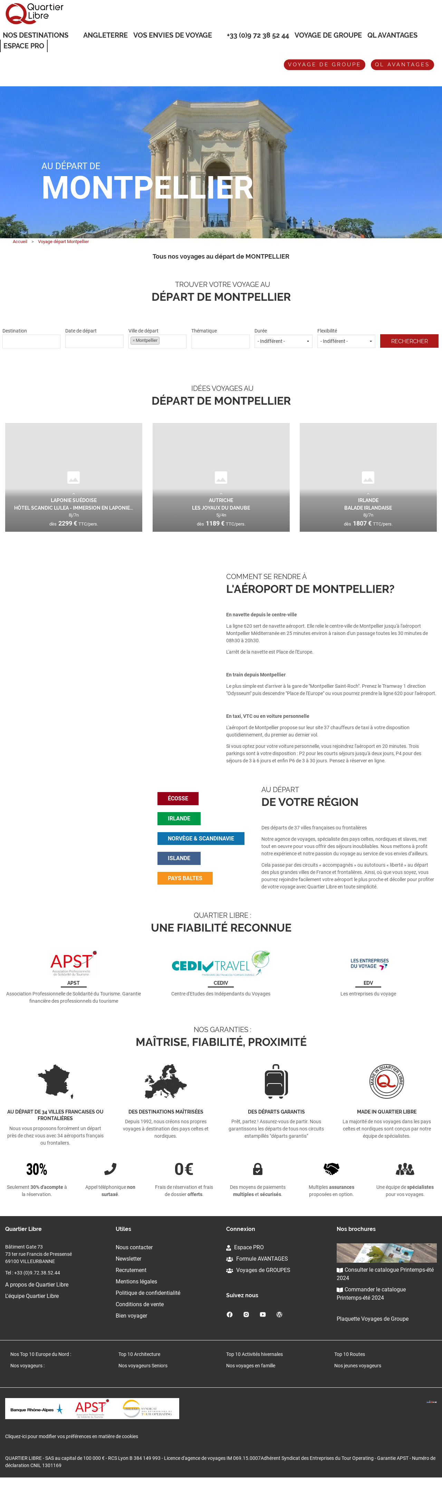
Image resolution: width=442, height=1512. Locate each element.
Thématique (220, 338)
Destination (31, 338)
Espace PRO (245, 1279)
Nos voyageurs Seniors (142, 1397)
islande (179, 874)
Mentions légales (136, 1313)
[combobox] (31, 342)
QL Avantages (392, 35)
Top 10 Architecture (139, 1386)
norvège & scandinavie (201, 854)
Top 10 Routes (349, 1386)
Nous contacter (134, 1279)
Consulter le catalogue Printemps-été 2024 (385, 1305)
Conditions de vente (140, 1336)
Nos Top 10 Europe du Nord (39, 1386)
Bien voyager (131, 1347)
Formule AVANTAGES (257, 1290)
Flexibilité (346, 338)
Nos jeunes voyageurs (357, 1397)
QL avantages (402, 64)
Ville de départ (157, 338)
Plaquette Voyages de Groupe (373, 1350)
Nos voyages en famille (250, 1397)
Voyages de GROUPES (258, 1302)
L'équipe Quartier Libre (32, 1328)
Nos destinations (35, 35)
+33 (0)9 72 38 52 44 (258, 35)
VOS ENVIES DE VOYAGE (172, 35)
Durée (283, 338)
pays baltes (185, 894)
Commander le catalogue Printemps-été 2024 (371, 1325)
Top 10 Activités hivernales (254, 1386)
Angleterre (105, 35)
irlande (179, 834)
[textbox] (31, 340)
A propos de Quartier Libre (36, 1316)
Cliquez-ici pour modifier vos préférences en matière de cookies (71, 1471)
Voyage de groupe (328, 35)
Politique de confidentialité (148, 1324)
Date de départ (94, 338)
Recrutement (131, 1302)
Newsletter (128, 1290)
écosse (178, 814)
